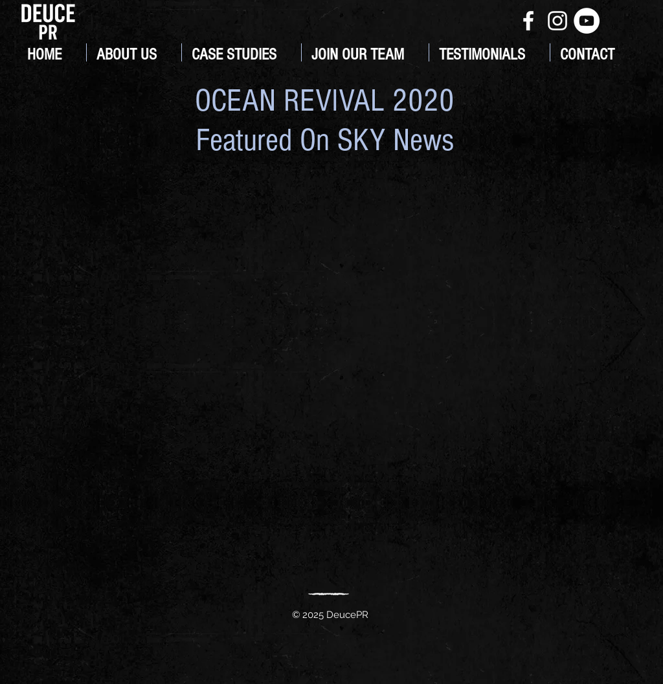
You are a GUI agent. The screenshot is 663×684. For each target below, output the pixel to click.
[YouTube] (587, 21)
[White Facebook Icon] (528, 21)
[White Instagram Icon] (557, 21)
